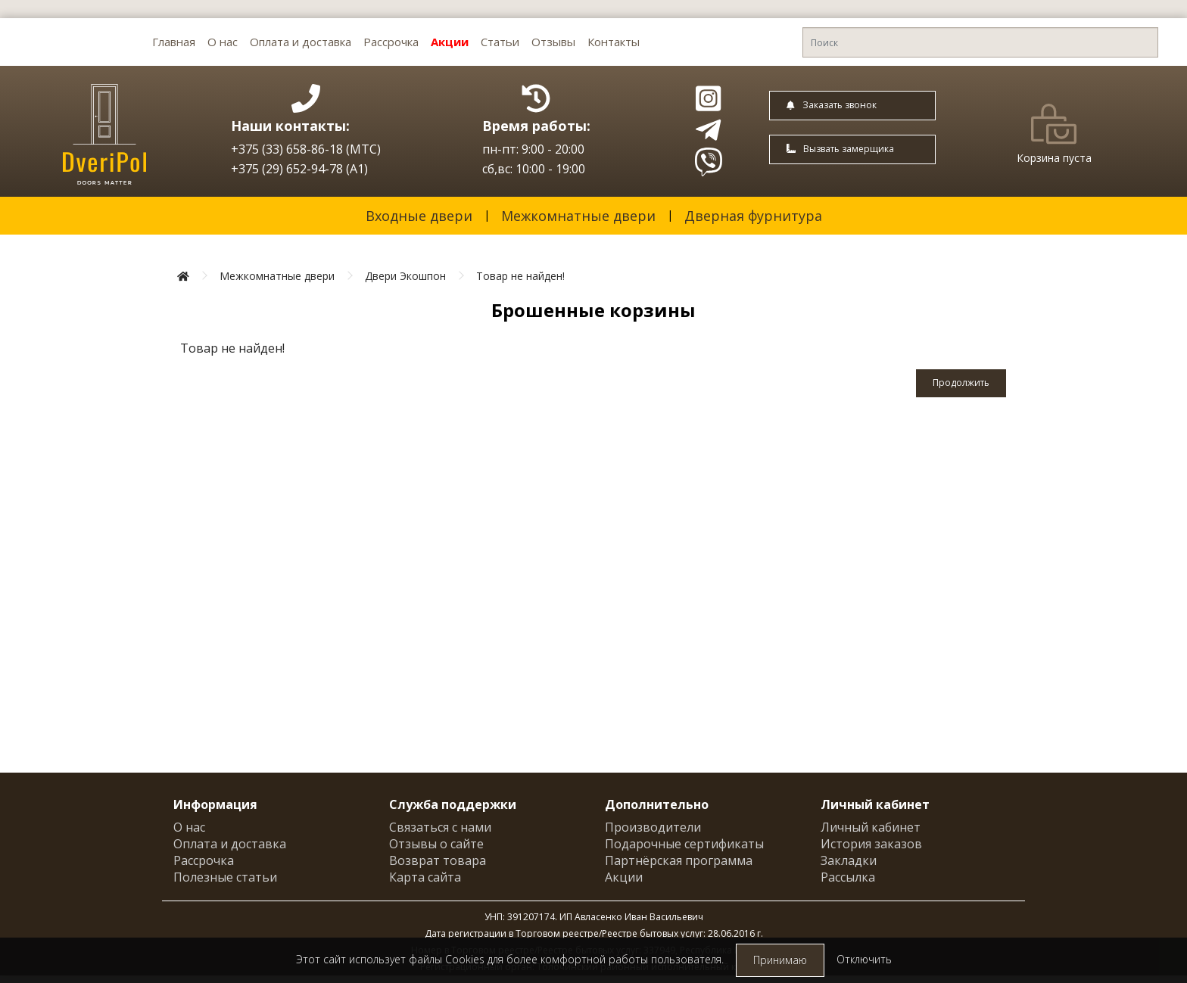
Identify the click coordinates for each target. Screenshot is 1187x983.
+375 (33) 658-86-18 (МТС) (306, 149)
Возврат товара (437, 860)
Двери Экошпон (405, 276)
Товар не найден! (520, 276)
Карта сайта (425, 877)
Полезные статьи (225, 877)
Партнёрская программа (678, 860)
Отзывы (553, 41)
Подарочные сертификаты (684, 843)
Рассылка (848, 877)
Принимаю (780, 960)
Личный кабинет (871, 827)
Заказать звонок (832, 104)
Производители (653, 827)
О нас (222, 41)
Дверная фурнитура (753, 216)
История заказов (871, 843)
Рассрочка (391, 41)
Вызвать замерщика (840, 148)
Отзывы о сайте (436, 843)
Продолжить (961, 382)
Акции (450, 41)
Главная (173, 41)
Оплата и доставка (300, 41)
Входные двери (419, 216)
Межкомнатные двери (578, 216)
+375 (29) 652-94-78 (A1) (299, 168)
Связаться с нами (440, 827)
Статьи (500, 41)
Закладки (849, 860)
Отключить (864, 959)
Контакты (613, 41)
